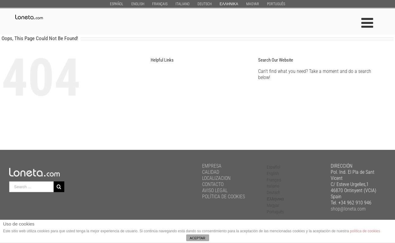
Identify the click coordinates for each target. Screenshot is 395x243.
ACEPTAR (197, 238)
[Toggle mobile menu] (368, 23)
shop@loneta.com (348, 209)
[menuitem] (116, 4)
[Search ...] (31, 186)
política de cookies (365, 231)
